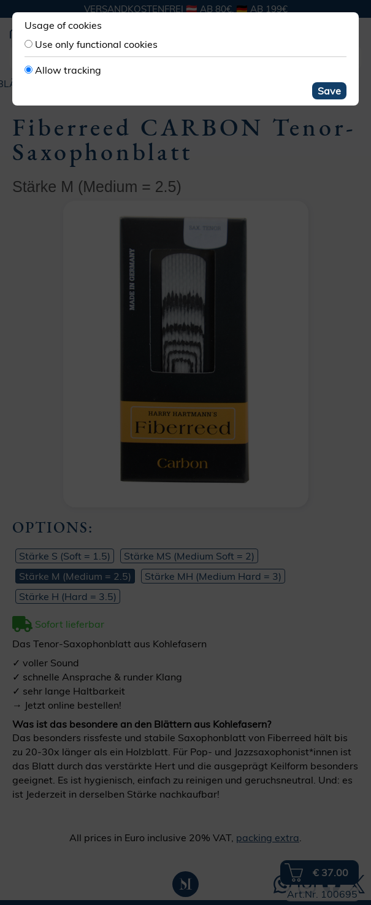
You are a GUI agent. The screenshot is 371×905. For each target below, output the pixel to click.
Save (329, 91)
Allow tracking (68, 70)
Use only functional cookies (96, 44)
